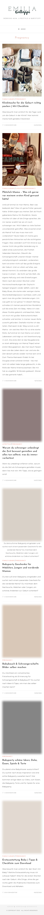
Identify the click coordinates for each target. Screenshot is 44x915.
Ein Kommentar (10, 892)
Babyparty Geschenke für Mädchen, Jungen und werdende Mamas (20, 567)
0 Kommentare (10, 125)
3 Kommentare (10, 793)
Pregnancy (21, 99)
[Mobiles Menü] (22, 29)
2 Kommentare (10, 693)
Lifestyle (20, 188)
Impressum (20, 906)
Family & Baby (8, 99)
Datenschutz (32, 906)
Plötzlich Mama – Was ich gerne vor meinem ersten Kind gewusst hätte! (20, 195)
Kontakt (10, 906)
